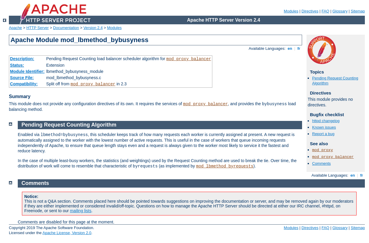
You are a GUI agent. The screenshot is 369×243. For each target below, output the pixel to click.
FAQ (325, 11)
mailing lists (80, 210)
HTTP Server (37, 27)
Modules (291, 11)
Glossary (339, 11)
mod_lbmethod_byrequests (224, 166)
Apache (15, 27)
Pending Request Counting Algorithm (69, 125)
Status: (17, 65)
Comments (321, 163)
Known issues (324, 127)
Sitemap (358, 11)
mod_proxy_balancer (188, 59)
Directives (309, 11)
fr (298, 48)
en (290, 48)
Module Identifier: (27, 71)
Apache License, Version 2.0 (66, 233)
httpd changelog (326, 121)
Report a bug (323, 134)
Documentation (66, 27)
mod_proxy (322, 150)
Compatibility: (24, 83)
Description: (22, 58)
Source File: (22, 77)
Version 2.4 (93, 27)
